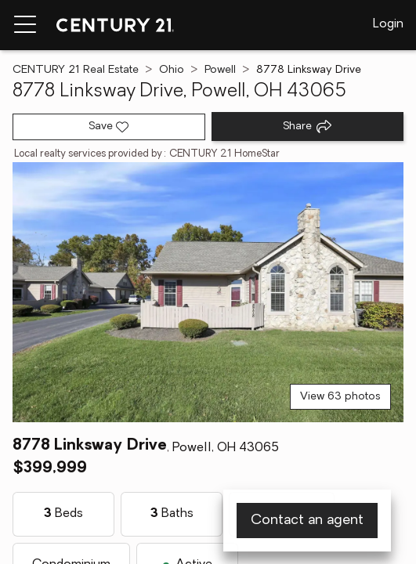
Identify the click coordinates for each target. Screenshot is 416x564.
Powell (220, 70)
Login (388, 24)
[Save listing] (109, 127)
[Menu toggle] (25, 25)
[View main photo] (208, 292)
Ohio (171, 70)
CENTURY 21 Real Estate (76, 70)
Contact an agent (307, 520)
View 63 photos (340, 397)
